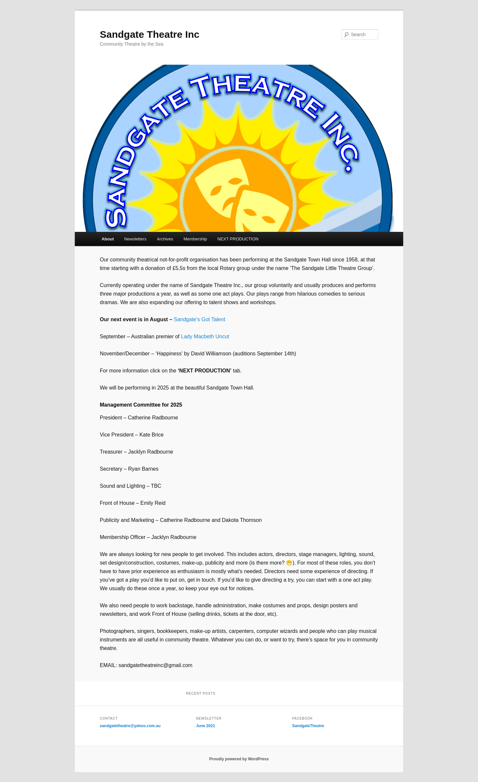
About (107, 238)
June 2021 (205, 726)
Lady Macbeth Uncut (205, 336)
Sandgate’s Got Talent (199, 319)
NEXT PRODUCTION (237, 238)
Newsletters (135, 238)
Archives (165, 238)
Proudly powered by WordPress (239, 759)
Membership (195, 238)
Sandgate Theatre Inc (149, 34)
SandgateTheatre (308, 726)
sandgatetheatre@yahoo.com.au (130, 726)
